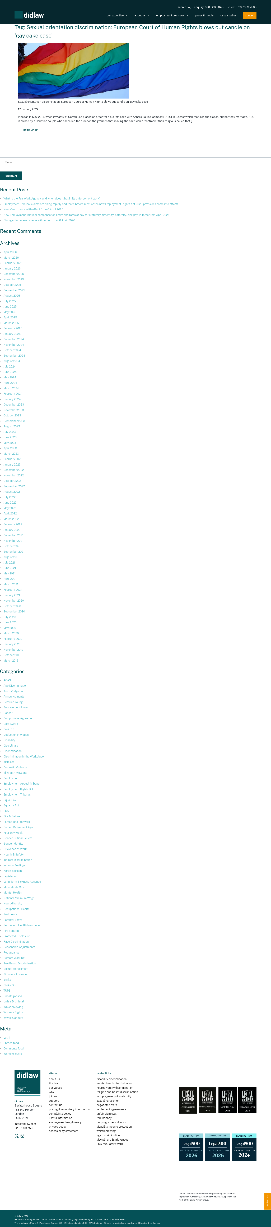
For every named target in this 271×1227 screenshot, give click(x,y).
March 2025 (11, 323)
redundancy (104, 1118)
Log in (7, 1037)
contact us (55, 1105)
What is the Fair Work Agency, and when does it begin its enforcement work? (52, 198)
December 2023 (13, 404)
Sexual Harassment (15, 968)
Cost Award (10, 724)
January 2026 (12, 268)
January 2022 (12, 530)
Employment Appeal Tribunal (21, 783)
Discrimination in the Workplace (23, 756)
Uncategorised (12, 996)
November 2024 (13, 344)
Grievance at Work (15, 849)
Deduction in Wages (16, 734)
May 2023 (9, 442)
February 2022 (12, 524)
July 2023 (9, 432)
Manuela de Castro (15, 887)
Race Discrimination (16, 941)
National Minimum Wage (18, 898)
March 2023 (11, 453)
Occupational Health (16, 909)
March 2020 (11, 633)
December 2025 (13, 274)
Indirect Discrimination (17, 860)
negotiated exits (106, 1105)
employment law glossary (65, 1122)
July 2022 (9, 497)
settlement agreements (111, 1109)
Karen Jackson (12, 870)
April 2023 (10, 448)
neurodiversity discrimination (114, 1087)
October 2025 (12, 284)
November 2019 (13, 649)
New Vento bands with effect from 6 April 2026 (33, 209)
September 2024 (14, 355)
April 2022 (10, 513)
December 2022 (13, 470)
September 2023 (14, 421)
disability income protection (114, 1126)
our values (55, 1087)
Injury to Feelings (14, 865)
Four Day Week (13, 832)
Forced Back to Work (16, 822)
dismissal (9, 762)
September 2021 (13, 551)
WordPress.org (12, 1054)
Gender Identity (13, 843)
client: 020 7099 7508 (242, 7)
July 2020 (9, 617)
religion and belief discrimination (117, 1092)
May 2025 (9, 312)
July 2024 (9, 366)
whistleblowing (106, 1131)
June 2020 (10, 622)
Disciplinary (10, 745)
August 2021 (11, 557)
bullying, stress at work (111, 1122)
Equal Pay (9, 800)
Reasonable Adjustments (19, 947)
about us (141, 15)
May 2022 (9, 508)
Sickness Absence (15, 974)
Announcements (13, 696)
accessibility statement (63, 1131)
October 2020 (12, 606)
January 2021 (11, 595)
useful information (60, 1118)
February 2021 (12, 589)
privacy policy (57, 1126)
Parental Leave (12, 920)
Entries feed (11, 1043)
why (51, 1092)
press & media (204, 15)
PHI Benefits (11, 930)
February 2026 (12, 263)
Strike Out (9, 985)
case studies (228, 15)
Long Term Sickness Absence (22, 881)
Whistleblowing (13, 1007)
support (54, 1100)
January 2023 (12, 464)
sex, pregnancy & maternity (113, 1096)
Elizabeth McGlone (15, 772)
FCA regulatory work (109, 1144)
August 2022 (11, 491)
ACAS (7, 680)
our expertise (117, 15)
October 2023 (12, 415)
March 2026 (11, 257)
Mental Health (12, 892)
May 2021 (9, 573)
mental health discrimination (114, 1083)
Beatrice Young (13, 702)
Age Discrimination (15, 685)
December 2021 (13, 535)
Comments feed (13, 1048)
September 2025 (14, 290)
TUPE (6, 990)
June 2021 (9, 568)
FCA (6, 811)
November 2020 (13, 600)
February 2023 (12, 459)
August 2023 (11, 426)
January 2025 (12, 334)
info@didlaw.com (25, 1124)
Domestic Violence (15, 767)
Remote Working (14, 958)
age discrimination (108, 1135)
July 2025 (9, 301)
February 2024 (12, 393)
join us (53, 1096)
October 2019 (12, 655)
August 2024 (11, 361)
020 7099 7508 (24, 1128)
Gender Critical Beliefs (17, 838)
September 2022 (14, 486)
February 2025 (12, 328)
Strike (7, 979)
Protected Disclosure (16, 936)
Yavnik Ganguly (13, 1018)
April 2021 (9, 578)
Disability (9, 740)
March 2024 (11, 388)
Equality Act (11, 805)
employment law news (172, 15)
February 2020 (12, 638)
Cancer (8, 713)
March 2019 (10, 660)
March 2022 (11, 519)
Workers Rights (13, 1012)
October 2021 (11, 546)
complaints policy (60, 1113)
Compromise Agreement (18, 718)
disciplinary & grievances (112, 1139)
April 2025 (10, 317)
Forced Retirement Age (18, 827)
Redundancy (11, 952)
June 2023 (10, 437)
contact (250, 15)
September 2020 (14, 611)
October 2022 (12, 480)
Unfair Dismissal (13, 1001)
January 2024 (12, 399)
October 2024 (12, 350)
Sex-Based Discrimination (19, 963)
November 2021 (13, 540)
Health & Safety (13, 854)
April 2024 (10, 382)
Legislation (10, 876)
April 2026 (10, 252)
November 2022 (13, 475)
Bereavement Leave (16, 707)
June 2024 (10, 372)
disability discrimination (111, 1079)
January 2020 (12, 644)
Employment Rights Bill (18, 789)
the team (54, 1083)
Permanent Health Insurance (21, 925)
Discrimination (12, 751)
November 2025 (13, 279)
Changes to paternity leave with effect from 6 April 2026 (39, 220)
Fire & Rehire (11, 816)
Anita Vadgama (13, 691)
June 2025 (10, 306)
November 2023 (13, 410)
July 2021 (9, 562)
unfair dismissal (106, 1113)
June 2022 (9, 502)
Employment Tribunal (17, 794)
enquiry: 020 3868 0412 (209, 7)
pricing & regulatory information (69, 1109)
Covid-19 (8, 729)
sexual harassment (108, 1100)
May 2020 (9, 628)
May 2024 (9, 377)
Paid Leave (10, 914)
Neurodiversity (12, 903)
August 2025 (11, 295)
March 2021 (10, 584)
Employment (11, 778)
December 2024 (13, 339)
